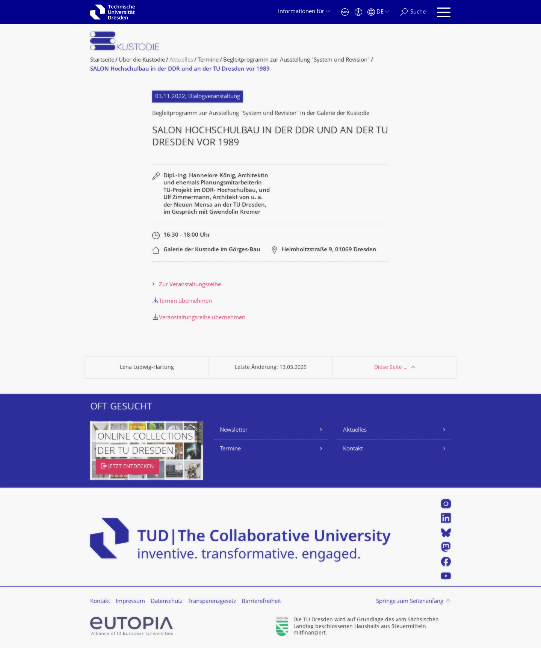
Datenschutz (167, 601)
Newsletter (234, 430)
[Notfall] (345, 12)
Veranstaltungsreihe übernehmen (202, 318)
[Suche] (413, 12)
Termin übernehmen (185, 301)
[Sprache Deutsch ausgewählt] (378, 12)
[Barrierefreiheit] (358, 12)
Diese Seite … (391, 367)
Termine (230, 449)
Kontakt (353, 449)
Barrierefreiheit (261, 601)
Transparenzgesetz (212, 601)
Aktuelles (355, 430)
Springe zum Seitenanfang (409, 601)
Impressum (130, 601)
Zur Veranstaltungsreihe (190, 285)
